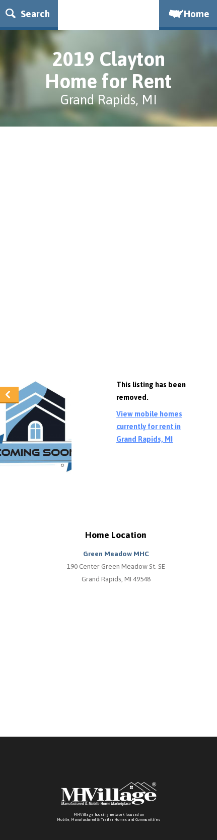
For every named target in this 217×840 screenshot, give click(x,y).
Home (188, 13)
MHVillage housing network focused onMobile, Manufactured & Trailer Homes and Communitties (108, 817)
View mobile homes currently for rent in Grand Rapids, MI (149, 426)
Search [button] (28, 13)
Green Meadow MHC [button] (116, 554)
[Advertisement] (108, 255)
